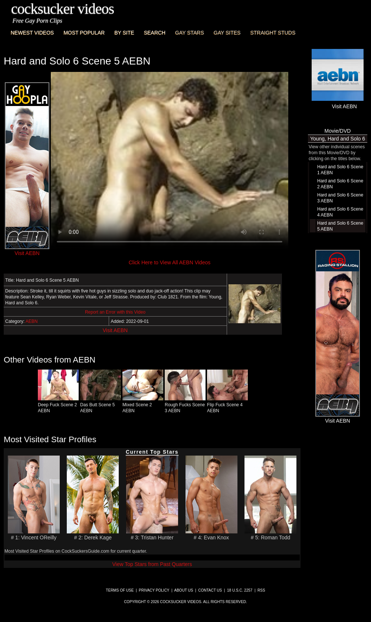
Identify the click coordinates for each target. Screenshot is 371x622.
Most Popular (84, 33)
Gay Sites (227, 33)
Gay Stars (189, 33)
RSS (261, 590)
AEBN (32, 321)
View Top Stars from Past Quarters (152, 564)
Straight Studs (273, 33)
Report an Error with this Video (115, 312)
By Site (124, 33)
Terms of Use (120, 590)
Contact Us (210, 590)
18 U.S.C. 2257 (239, 590)
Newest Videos (32, 33)
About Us (183, 590)
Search (154, 33)
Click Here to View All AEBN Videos (169, 262)
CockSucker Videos (62, 8)
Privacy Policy (154, 590)
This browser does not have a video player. (169, 161)
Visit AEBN (115, 330)
